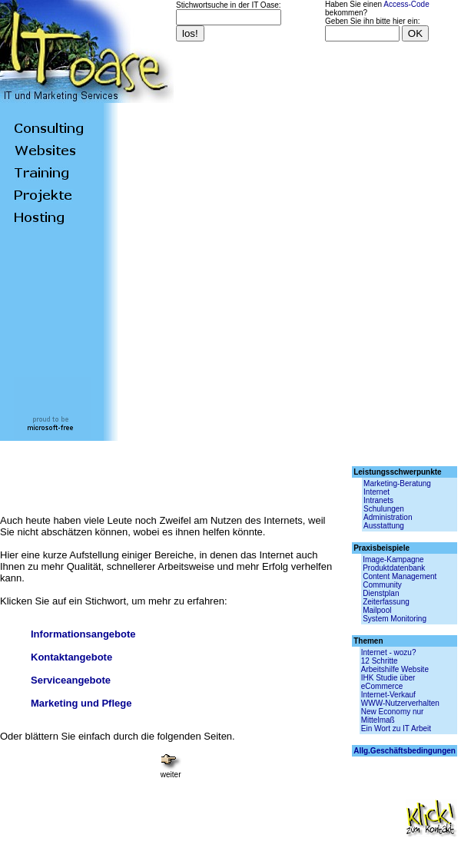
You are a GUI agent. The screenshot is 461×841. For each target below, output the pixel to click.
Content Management (399, 576)
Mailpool (377, 610)
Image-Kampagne (393, 559)
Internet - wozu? (388, 652)
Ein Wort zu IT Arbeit (396, 728)
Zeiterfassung (386, 602)
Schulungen (383, 509)
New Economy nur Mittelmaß (392, 715)
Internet (376, 492)
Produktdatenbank (394, 568)
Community (382, 585)
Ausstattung (383, 525)
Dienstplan (381, 593)
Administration (387, 517)
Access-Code (406, 4)
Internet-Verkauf (388, 694)
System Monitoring (394, 618)
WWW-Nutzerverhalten (400, 703)
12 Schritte (379, 661)
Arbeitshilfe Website (395, 669)
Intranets (378, 500)
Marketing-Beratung (397, 483)
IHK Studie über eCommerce (388, 682)
